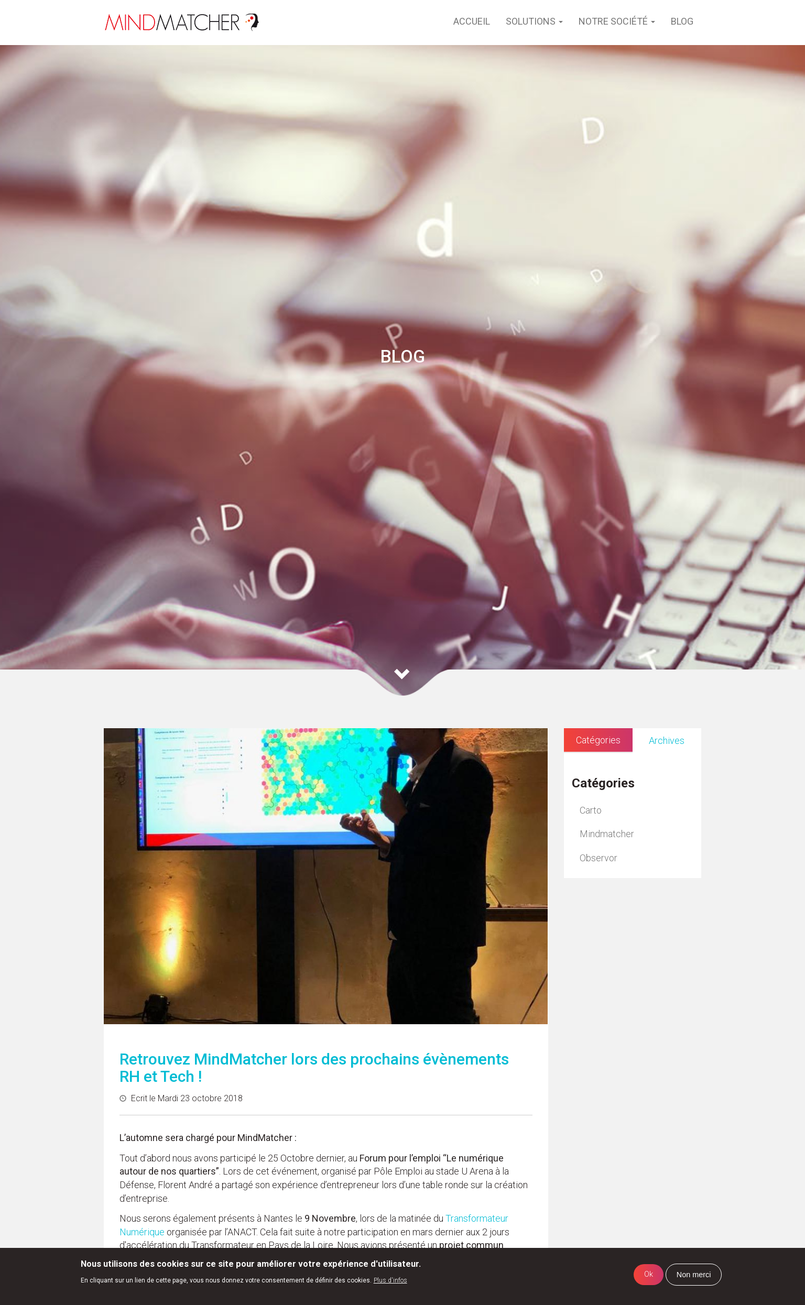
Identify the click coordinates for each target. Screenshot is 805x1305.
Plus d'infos (390, 1280)
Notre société (617, 21)
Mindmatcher (607, 833)
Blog (682, 21)
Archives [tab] (666, 740)
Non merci (694, 1274)
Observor (598, 857)
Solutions (534, 21)
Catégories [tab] (598, 739)
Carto (591, 810)
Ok (648, 1274)
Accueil (471, 21)
